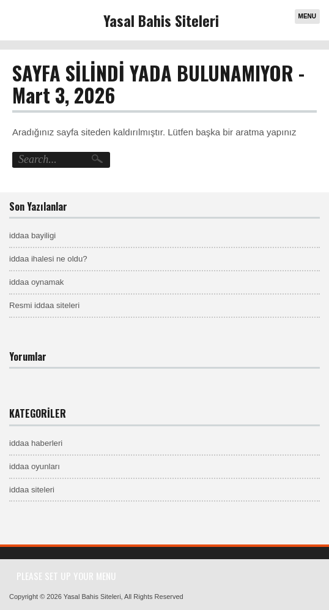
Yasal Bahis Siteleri (161, 20)
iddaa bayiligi (32, 235)
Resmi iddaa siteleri (44, 305)
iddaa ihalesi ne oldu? (48, 258)
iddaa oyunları (34, 466)
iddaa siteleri (31, 489)
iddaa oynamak (36, 282)
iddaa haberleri (35, 443)
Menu (307, 16)
